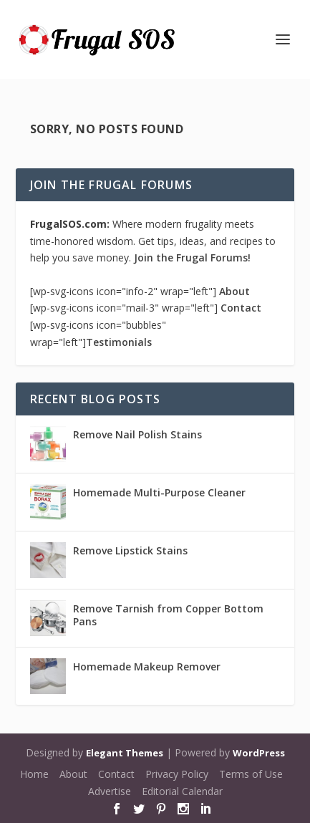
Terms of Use (251, 774)
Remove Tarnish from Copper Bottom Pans (168, 615)
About (234, 291)
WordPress (259, 752)
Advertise (109, 791)
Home (34, 774)
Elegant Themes (124, 752)
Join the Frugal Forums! (192, 257)
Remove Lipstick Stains (130, 550)
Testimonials (119, 342)
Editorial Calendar (182, 791)
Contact (241, 307)
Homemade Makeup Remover (147, 666)
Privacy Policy (176, 774)
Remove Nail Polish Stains (137, 434)
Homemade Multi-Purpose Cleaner (159, 492)
